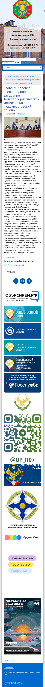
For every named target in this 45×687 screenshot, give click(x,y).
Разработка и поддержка (20, 683)
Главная (9, 76)
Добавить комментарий (15, 265)
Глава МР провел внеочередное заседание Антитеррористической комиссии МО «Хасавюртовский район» (22, 79)
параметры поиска (28, 63)
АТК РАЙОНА (17, 76)
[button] (4, 139)
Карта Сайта (9, 660)
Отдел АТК (22, 114)
